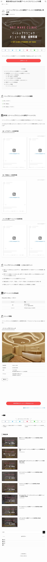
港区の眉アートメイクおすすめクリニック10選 (34, 407)
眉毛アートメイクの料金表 (12, 82)
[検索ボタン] (45, 1)
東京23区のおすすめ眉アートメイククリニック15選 (23, 1)
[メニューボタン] (1, 1)
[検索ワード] (23, 532)
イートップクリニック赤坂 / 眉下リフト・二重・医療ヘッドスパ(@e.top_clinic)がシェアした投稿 (21, 211)
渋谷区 (5, 546)
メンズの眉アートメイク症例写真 (14, 78)
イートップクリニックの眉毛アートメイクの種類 (16, 71)
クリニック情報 (9, 84)
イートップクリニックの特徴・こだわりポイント (16, 80)
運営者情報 (24, 558)
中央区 (5, 540)
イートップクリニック (12, 86)
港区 (7, 14)
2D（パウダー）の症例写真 (13, 75)
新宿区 (5, 543)
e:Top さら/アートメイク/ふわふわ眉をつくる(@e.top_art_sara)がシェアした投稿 (18, 167)
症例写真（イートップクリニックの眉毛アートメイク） (18, 73)
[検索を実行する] (44, 532)
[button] (5, 50)
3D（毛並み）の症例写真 (13, 76)
